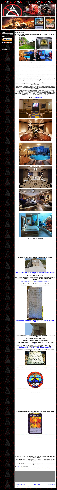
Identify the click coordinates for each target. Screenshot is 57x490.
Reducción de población (19, 469)
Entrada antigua (51, 484)
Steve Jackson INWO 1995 (27, 469)
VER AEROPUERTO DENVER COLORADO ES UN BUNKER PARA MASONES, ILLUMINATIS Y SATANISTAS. (35, 365)
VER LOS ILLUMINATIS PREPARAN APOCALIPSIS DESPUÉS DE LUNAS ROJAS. (35, 281)
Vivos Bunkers (34, 469)
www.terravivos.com (38, 97)
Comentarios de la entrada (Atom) (25, 486)
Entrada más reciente (20, 484)
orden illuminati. (39, 280)
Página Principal (36, 484)
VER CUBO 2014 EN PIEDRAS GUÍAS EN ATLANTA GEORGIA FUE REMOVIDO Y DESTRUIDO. (35, 347)
